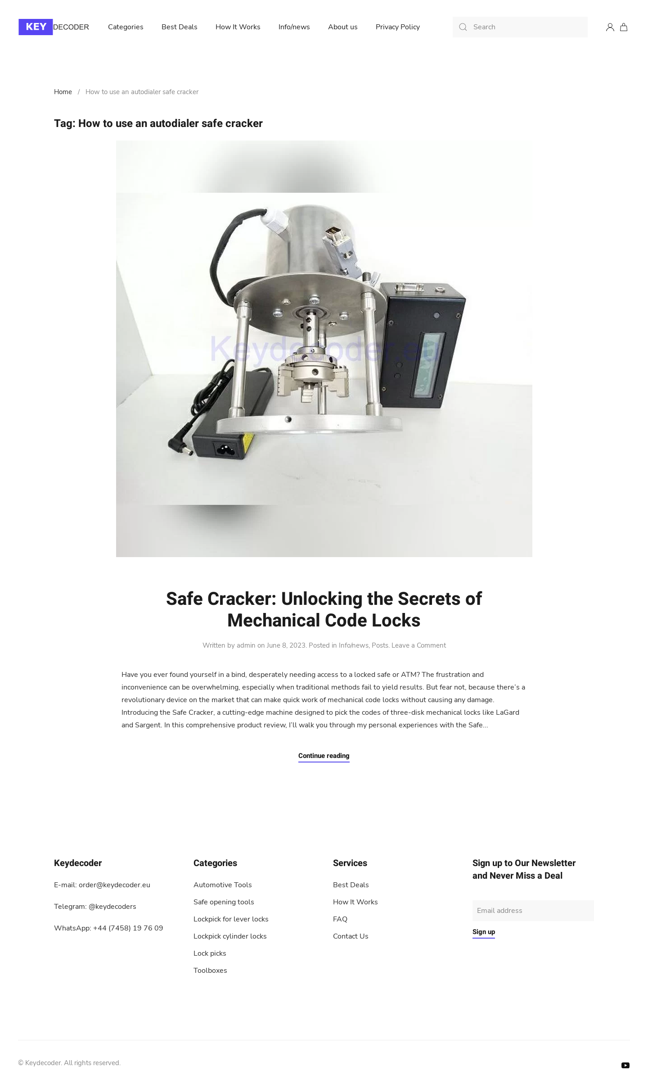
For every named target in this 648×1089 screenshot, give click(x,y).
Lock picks (210, 953)
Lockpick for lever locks (231, 919)
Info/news (294, 27)
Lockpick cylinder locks (230, 936)
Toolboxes (210, 971)
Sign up (483, 932)
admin (246, 645)
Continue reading (324, 756)
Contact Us (351, 936)
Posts (380, 645)
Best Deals (180, 27)
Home (63, 91)
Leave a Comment (419, 645)
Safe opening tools (224, 902)
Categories (126, 27)
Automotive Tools (223, 885)
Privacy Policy (398, 27)
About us (343, 27)
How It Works (238, 27)
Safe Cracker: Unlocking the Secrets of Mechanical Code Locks (324, 610)
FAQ (340, 919)
